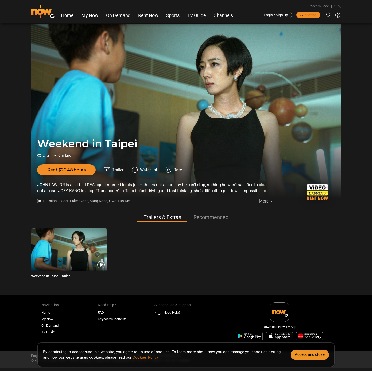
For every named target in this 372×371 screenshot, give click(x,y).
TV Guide (196, 15)
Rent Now (148, 15)
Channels (223, 15)
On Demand (118, 15)
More (263, 201)
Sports (173, 15)
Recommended (210, 217)
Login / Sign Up (276, 15)
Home (67, 15)
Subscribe (308, 15)
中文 (337, 6)
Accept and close (310, 354)
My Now (89, 15)
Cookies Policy (145, 357)
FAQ (101, 312)
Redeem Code (318, 6)
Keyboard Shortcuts (112, 319)
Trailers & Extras (162, 217)
